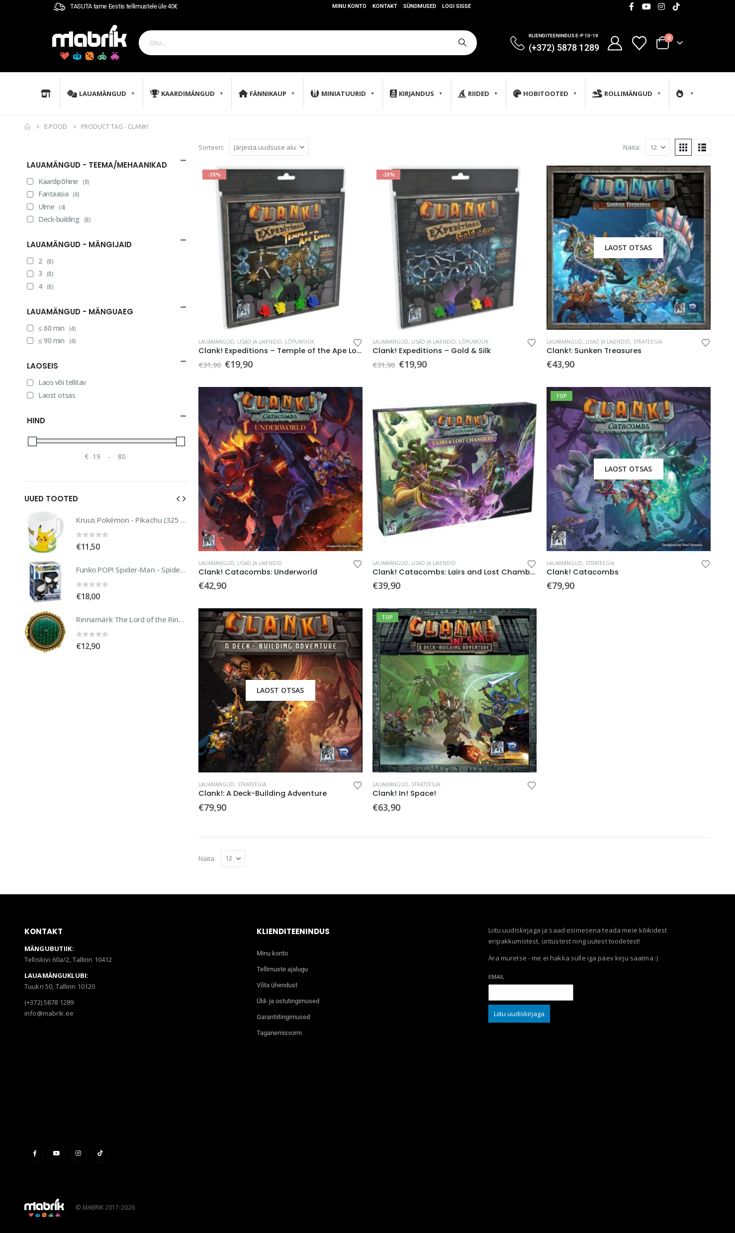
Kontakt (384, 6)
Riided (478, 93)
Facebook (34, 1153)
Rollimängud (627, 93)
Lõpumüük (299, 341)
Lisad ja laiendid (259, 341)
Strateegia (647, 341)
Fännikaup (267, 93)
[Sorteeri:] (269, 147)
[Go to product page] (280, 248)
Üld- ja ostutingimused (288, 1001)
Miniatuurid (342, 93)
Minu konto (349, 6)
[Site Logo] (89, 42)
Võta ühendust (277, 985)
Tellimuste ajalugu (282, 969)
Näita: (632, 147)
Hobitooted (545, 93)
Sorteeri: (211, 147)
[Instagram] (661, 6)
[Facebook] (631, 6)
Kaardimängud (187, 93)
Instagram (78, 1153)
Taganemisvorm (279, 1033)
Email (496, 976)
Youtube (56, 1153)
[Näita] (657, 147)
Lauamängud (101, 93)
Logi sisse (456, 6)
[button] (683, 147)
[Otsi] (461, 42)
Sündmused (419, 6)
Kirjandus (417, 93)
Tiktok (100, 1153)
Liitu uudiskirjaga (519, 1013)
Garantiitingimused (283, 1017)
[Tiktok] (676, 6)
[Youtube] (646, 6)
